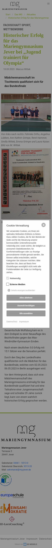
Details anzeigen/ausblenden (23, 290)
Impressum (24, 321)
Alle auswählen (26, 313)
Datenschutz (12, 321)
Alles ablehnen (26, 298)
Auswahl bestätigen (26, 305)
